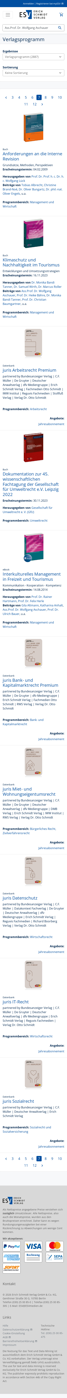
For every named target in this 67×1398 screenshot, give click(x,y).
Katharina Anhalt (51, 605)
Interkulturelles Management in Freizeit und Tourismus (32, 576)
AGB (5, 1337)
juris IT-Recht (16, 1002)
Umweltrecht (39, 521)
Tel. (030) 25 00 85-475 (52, 1335)
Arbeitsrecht (38, 409)
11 (26, 104)
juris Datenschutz (20, 898)
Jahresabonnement (51, 424)
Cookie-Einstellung (14, 1333)
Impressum (9, 1345)
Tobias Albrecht (32, 185)
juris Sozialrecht (18, 1101)
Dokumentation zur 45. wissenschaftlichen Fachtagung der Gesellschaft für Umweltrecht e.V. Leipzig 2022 (31, 484)
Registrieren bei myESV (48, 3)
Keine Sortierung (34, 73)
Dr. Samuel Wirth (25, 287)
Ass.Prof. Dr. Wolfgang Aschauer (24, 610)
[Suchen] (29, 27)
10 (60, 97)
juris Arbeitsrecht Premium (29, 370)
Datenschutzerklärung (16, 1329)
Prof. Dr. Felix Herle (31, 601)
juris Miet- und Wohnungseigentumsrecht (29, 791)
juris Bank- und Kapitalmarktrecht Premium (30, 682)
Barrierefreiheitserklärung (18, 1341)
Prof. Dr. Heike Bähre (31, 295)
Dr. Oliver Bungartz (31, 189)
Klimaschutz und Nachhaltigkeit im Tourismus (31, 262)
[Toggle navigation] (8, 14)
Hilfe (5, 1325)
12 (35, 104)
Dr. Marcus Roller (50, 287)
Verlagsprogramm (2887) (34, 57)
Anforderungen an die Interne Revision (32, 156)
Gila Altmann (30, 605)
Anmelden (28, 3)
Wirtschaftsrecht (41, 937)
